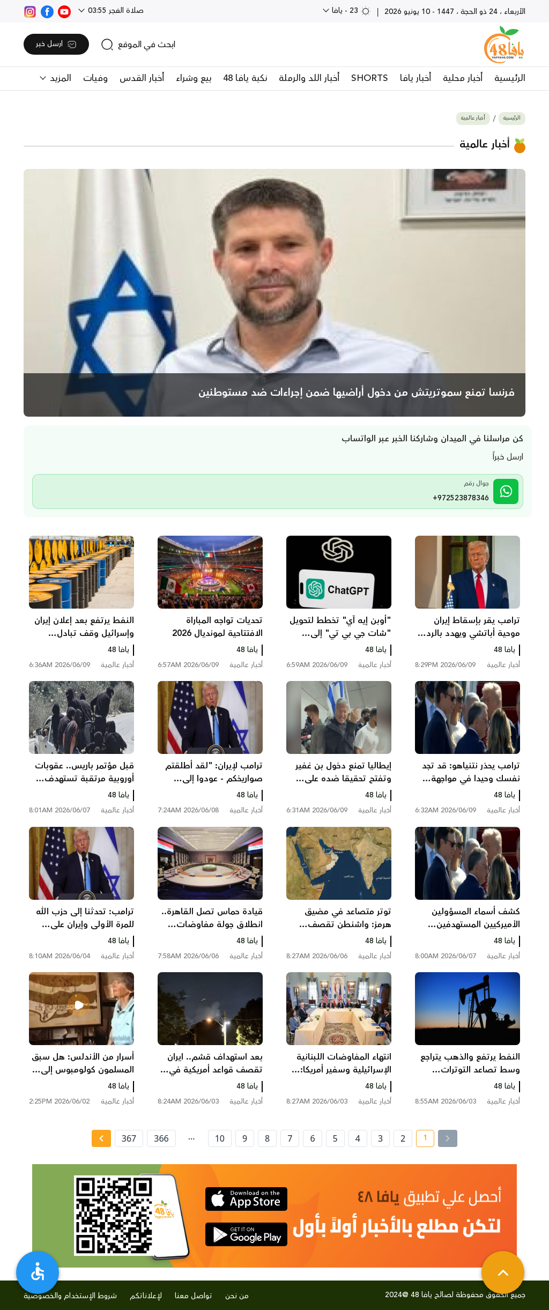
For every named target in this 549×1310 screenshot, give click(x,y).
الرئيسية (509, 78)
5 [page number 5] (335, 1138)
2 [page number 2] (402, 1138)
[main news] (274, 293)
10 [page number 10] (220, 1138)
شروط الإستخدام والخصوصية (70, 1296)
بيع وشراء (193, 78)
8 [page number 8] (267, 1138)
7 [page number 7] (289, 1138)
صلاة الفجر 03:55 (115, 11)
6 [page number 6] (312, 1138)
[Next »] (101, 1138)
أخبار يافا (415, 78)
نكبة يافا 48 (245, 78)
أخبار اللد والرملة (309, 78)
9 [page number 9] (244, 1138)
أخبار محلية (463, 78)
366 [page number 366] (161, 1138)
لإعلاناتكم (146, 1296)
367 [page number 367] (129, 1138)
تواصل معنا (193, 1296)
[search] (138, 44)
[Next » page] (101, 1138)
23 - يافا (350, 11)
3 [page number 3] (380, 1138)
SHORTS (369, 78)
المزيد (59, 78)
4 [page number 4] (357, 1138)
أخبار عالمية (473, 118)
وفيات (95, 78)
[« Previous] (447, 1138)
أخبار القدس (142, 78)
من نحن (237, 1296)
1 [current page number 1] (421, 1139)
